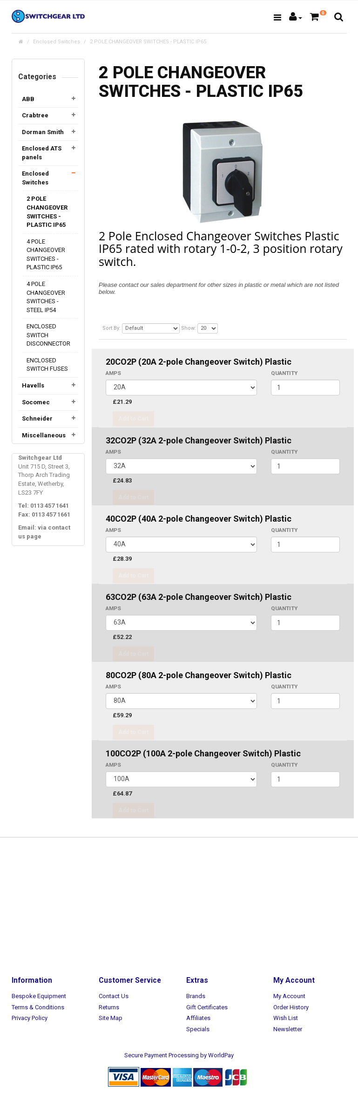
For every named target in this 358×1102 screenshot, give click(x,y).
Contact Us (113, 996)
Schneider (37, 418)
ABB (28, 98)
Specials (197, 1029)
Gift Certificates (207, 1007)
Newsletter (287, 1029)
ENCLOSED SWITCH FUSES (47, 365)
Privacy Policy (29, 1017)
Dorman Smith (43, 132)
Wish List (285, 1017)
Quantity (284, 373)
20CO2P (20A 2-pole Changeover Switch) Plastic (198, 362)
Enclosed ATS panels (41, 153)
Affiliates (198, 1017)
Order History (291, 1007)
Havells (33, 385)
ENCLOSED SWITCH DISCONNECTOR (48, 335)
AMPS (113, 373)
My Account (289, 996)
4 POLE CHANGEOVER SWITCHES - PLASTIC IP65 (46, 254)
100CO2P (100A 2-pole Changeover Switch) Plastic (203, 753)
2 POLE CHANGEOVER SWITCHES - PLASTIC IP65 (148, 42)
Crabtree (35, 115)
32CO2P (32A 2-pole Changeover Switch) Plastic (198, 440)
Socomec (36, 402)
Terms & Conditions (38, 1007)
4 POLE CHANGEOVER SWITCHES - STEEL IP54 (46, 296)
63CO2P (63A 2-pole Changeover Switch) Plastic (198, 597)
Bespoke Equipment (39, 996)
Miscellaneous (44, 435)
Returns (109, 1007)
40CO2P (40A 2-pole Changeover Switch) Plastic (198, 519)
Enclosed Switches (56, 42)
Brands (195, 996)
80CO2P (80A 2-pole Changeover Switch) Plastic (198, 675)
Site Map (110, 1017)
